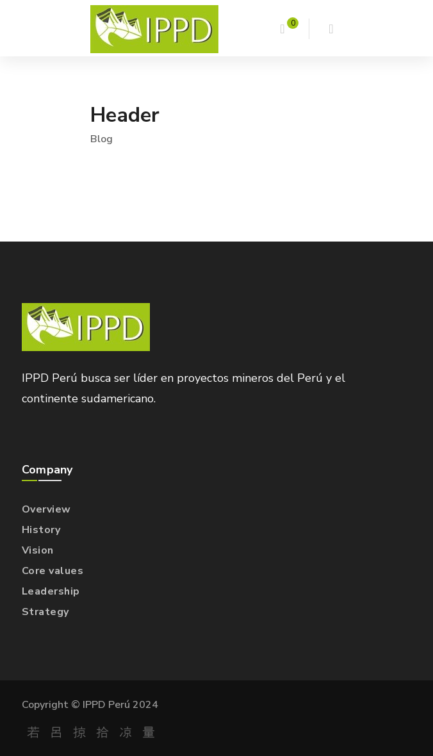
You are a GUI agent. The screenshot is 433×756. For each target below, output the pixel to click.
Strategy (45, 612)
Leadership (51, 591)
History (41, 530)
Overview (46, 509)
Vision (38, 550)
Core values (53, 571)
